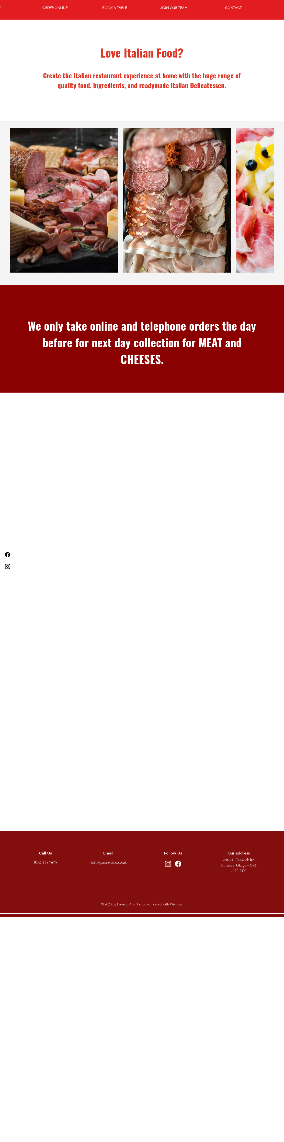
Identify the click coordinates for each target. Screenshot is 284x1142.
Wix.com (176, 904)
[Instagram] (7, 566)
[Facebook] (7, 554)
